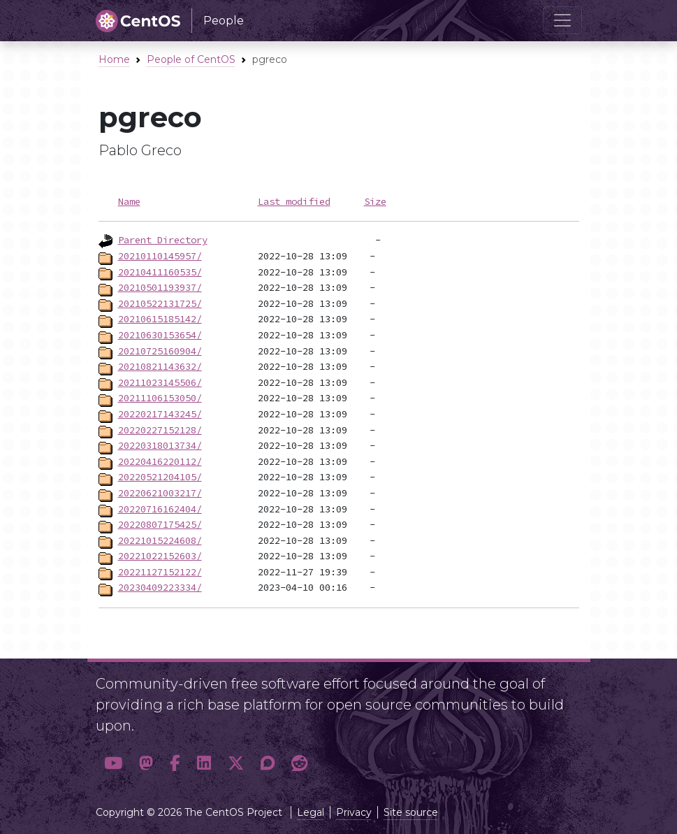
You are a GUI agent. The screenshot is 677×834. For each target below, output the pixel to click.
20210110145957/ (160, 256)
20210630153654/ (160, 335)
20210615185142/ (160, 318)
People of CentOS (191, 59)
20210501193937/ (160, 287)
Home (114, 59)
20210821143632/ (160, 366)
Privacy (354, 812)
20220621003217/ (160, 493)
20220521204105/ (160, 476)
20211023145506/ (160, 382)
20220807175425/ (160, 524)
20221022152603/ (160, 555)
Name (129, 201)
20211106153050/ (160, 397)
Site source (411, 812)
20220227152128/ (160, 430)
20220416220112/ (160, 461)
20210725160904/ (160, 351)
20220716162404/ (160, 509)
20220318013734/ (160, 445)
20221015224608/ (160, 540)
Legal (310, 812)
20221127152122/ (160, 572)
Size (375, 201)
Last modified (294, 201)
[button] (113, 763)
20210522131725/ (160, 303)
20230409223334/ (160, 587)
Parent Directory (163, 239)
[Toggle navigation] (562, 20)
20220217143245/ (160, 414)
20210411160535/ (160, 272)
